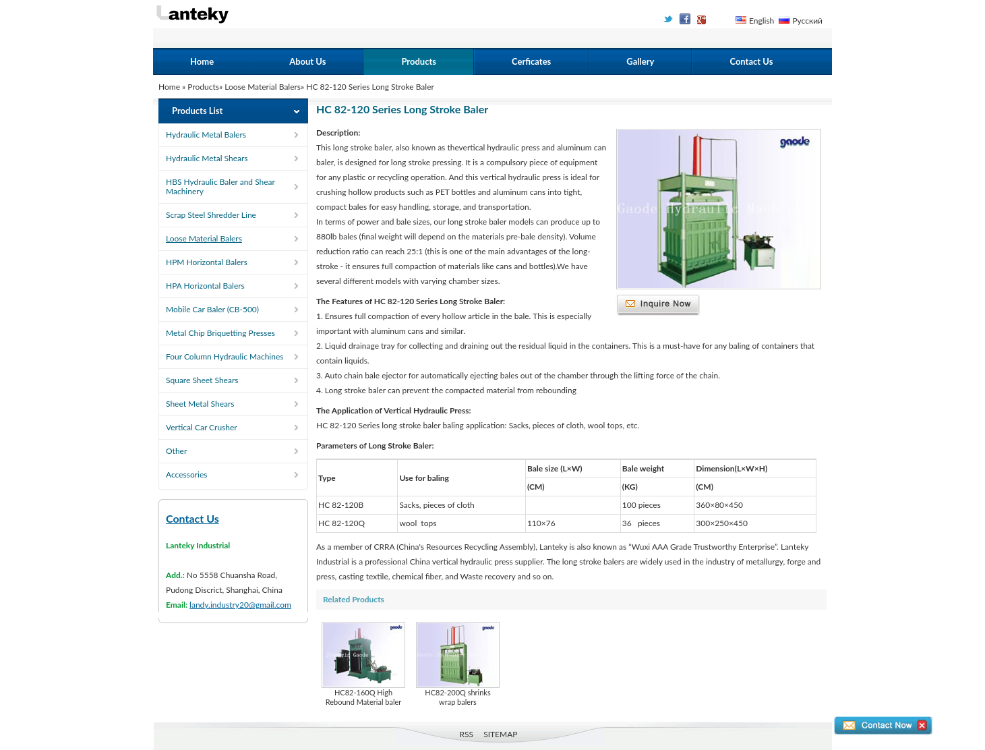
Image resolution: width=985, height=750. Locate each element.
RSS (467, 734)
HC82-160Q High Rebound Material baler (363, 664)
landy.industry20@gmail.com (240, 605)
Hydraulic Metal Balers (206, 134)
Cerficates (531, 61)
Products (418, 61)
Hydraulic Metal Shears (207, 158)
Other (176, 451)
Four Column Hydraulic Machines (224, 356)
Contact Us (751, 61)
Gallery (640, 61)
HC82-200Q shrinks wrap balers (458, 664)
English (761, 21)
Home (202, 61)
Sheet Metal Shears (200, 404)
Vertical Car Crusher (201, 427)
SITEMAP (500, 734)
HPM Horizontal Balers (206, 262)
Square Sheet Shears (202, 380)
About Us (307, 61)
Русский (807, 21)
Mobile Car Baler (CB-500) (212, 309)
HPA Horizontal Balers (205, 286)
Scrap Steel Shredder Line (211, 215)
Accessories (187, 474)
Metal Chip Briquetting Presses (220, 333)
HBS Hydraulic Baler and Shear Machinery (220, 186)
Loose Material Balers (263, 87)
